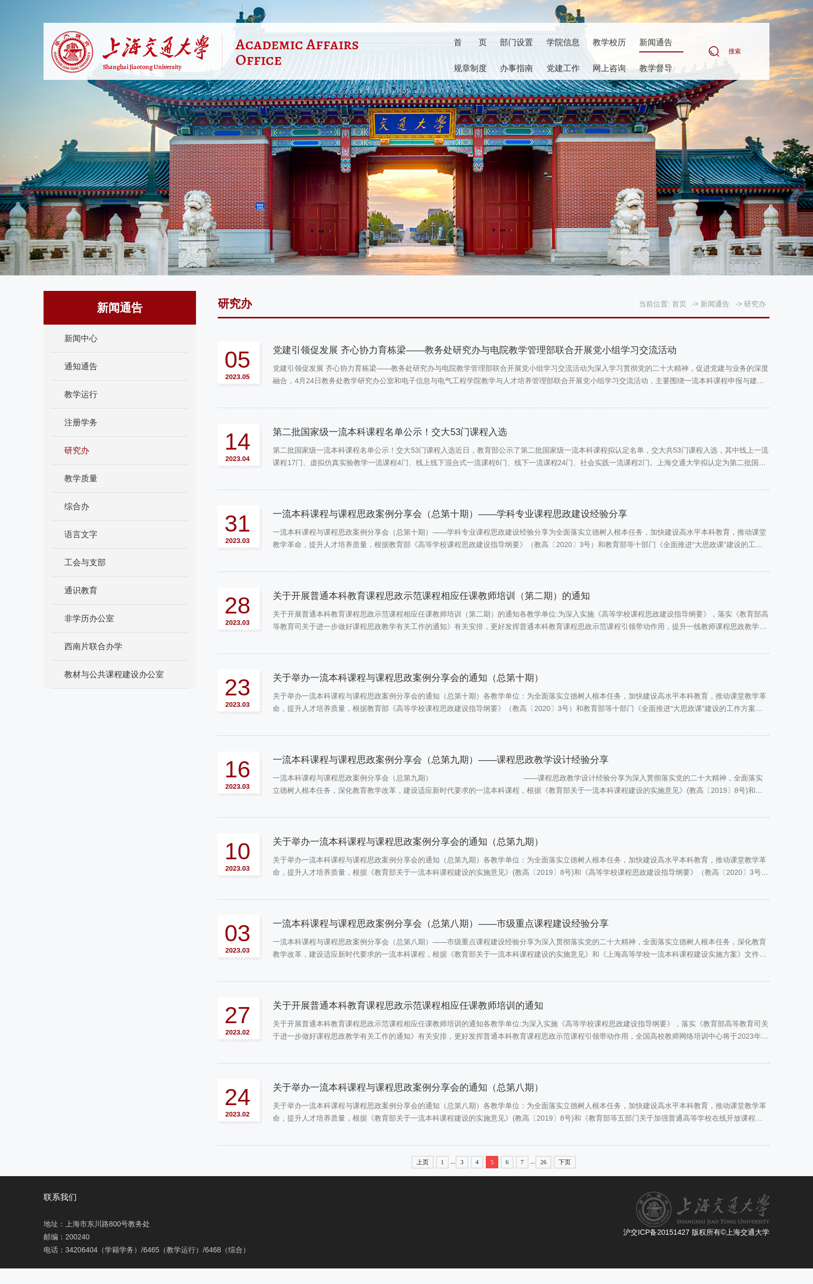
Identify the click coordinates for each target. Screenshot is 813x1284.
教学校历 (609, 42)
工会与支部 (85, 562)
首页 (470, 42)
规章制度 (470, 68)
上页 (422, 1162)
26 (543, 1162)
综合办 (76, 506)
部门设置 (516, 42)
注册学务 (80, 422)
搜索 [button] (734, 51)
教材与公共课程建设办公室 (114, 674)
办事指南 (516, 68)
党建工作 (563, 68)
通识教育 (80, 590)
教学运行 (80, 394)
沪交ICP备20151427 (656, 1232)
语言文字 (80, 534)
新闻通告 (655, 42)
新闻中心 (80, 338)
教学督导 (655, 68)
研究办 (76, 450)
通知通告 (80, 366)
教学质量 (80, 478)
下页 (564, 1162)
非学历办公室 (89, 618)
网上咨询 (609, 68)
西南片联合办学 (93, 646)
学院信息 (563, 42)
